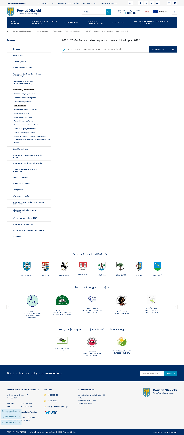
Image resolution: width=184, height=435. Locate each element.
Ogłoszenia (18, 49)
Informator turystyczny (23, 224)
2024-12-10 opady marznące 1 (25, 129)
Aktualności (18, 55)
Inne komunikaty (20, 105)
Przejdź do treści (46, 3)
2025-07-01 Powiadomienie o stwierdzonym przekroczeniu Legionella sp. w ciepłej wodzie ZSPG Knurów (32, 139)
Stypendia (17, 236)
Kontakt (119, 22)
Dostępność (18, 190)
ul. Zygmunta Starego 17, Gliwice (128, 10)
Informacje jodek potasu (23, 117)
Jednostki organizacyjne (95, 22)
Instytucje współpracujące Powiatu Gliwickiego (92, 329)
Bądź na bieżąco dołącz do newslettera (34, 373)
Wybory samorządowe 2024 (25, 218)
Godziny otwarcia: (86, 390)
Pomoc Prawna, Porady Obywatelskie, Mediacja (23, 83)
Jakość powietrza (20, 149)
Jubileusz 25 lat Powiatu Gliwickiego (28, 230)
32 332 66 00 (132, 13)
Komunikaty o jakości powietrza (25, 109)
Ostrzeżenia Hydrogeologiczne (25, 94)
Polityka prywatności (16, 432)
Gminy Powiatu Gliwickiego (92, 254)
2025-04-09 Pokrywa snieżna (24, 133)
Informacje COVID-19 (21, 113)
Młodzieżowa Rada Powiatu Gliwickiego (24, 211)
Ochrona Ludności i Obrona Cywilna (26, 125)
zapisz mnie (170, 373)
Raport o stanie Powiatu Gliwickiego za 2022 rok (28, 203)
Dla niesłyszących (20, 61)
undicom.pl (170, 432)
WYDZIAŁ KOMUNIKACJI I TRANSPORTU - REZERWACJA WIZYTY (151, 22)
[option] (27, 269)
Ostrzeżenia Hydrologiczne (23, 102)
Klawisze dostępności (68, 3)
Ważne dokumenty (21, 196)
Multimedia (72, 22)
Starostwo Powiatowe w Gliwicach (44, 22)
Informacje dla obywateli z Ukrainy (28, 163)
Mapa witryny (89, 3)
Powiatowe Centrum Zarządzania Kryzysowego (27, 75)
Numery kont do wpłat (22, 68)
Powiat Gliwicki (15, 22)
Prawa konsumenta (21, 183)
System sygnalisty (20, 177)
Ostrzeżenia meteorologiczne (25, 98)
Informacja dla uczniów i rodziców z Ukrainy (28, 156)
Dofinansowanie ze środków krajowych (25, 170)
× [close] (19, 422)
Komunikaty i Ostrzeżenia (23, 89)
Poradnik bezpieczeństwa (23, 121)
